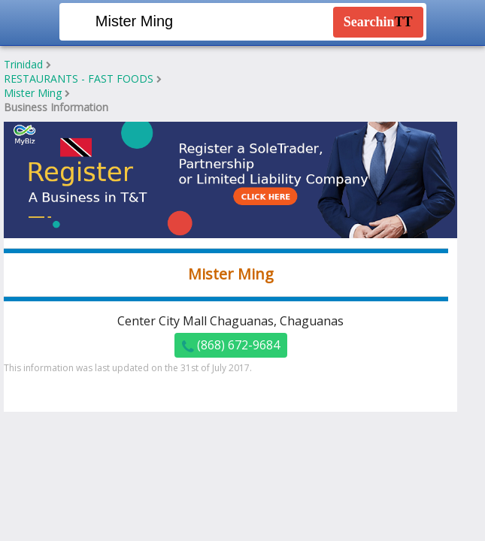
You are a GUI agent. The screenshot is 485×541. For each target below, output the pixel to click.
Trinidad (23, 64)
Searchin (378, 21)
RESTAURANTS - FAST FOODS (78, 78)
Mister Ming (33, 93)
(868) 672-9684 (231, 345)
